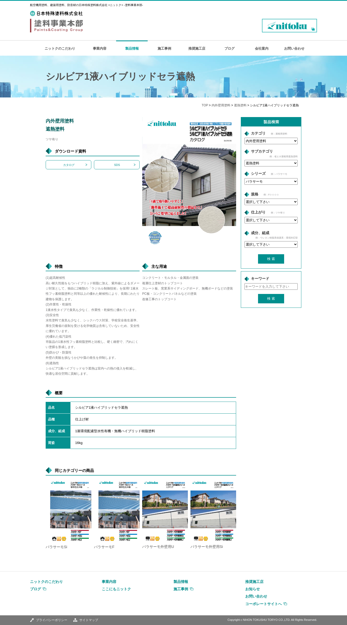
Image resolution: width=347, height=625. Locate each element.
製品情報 (132, 48)
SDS (117, 164)
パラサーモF (104, 547)
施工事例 (164, 48)
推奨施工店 (196, 48)
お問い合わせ (294, 48)
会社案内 (261, 48)
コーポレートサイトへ (263, 604)
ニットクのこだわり (60, 48)
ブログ (229, 48)
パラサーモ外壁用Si (206, 547)
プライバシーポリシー (51, 620)
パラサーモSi (56, 547)
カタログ (69, 164)
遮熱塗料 (240, 105)
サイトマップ (88, 620)
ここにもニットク (116, 589)
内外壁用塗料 (221, 105)
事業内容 (99, 48)
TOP (205, 105)
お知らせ (252, 589)
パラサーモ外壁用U (158, 547)
